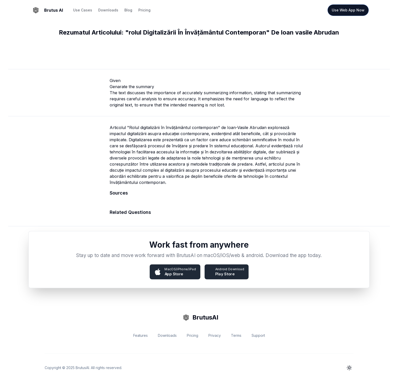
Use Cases (82, 10)
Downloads (108, 10)
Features (140, 335)
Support (258, 335)
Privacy (214, 335)
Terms (236, 335)
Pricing (144, 10)
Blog (128, 10)
